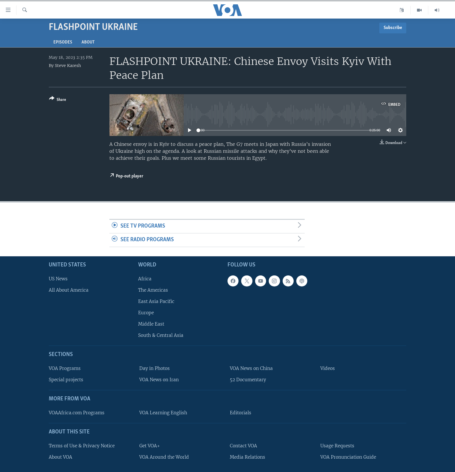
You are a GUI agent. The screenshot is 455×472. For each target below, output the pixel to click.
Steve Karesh (68, 65)
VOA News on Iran (159, 379)
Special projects (66, 379)
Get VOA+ (149, 446)
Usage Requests (337, 446)
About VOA (60, 457)
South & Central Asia (160, 335)
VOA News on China (251, 368)
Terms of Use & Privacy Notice (82, 446)
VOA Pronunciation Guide (348, 457)
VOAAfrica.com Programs (76, 412)
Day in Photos (154, 368)
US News (58, 278)
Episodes (62, 42)
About (88, 42)
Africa (144, 278)
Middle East (151, 324)
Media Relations (247, 457)
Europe (146, 312)
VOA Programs (65, 368)
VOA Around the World (164, 457)
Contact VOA (243, 446)
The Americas (153, 290)
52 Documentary (248, 379)
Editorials (240, 412)
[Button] (57, 100)
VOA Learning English (163, 412)
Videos (327, 368)
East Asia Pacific (156, 301)
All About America (69, 290)
